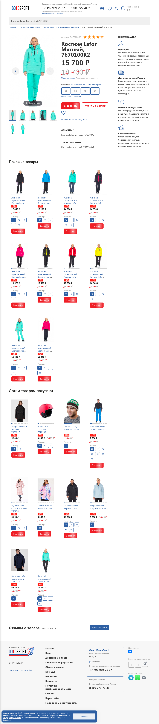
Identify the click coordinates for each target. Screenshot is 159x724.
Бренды (50, 671)
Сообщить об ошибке (20, 670)
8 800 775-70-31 (81, 8)
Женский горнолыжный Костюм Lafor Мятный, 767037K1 (70, 203)
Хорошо (84, 716)
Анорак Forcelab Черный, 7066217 (19, 429)
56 (75, 90)
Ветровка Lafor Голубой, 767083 (98, 507)
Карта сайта (52, 698)
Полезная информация (59, 662)
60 (94, 90)
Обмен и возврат (55, 667)
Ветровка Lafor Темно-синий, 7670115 (18, 579)
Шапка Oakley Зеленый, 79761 (71, 428)
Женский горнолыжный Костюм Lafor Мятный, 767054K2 (18, 351)
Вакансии (51, 676)
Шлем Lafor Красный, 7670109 (43, 429)
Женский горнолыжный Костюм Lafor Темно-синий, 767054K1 (97, 203)
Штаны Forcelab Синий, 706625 (97, 428)
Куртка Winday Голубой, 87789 (45, 507)
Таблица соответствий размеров (85, 84)
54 (65, 90)
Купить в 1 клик (95, 106)
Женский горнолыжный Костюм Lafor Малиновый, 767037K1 (18, 277)
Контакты (51, 680)
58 (85, 90)
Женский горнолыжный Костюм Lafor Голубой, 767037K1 (44, 203)
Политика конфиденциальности (58, 687)
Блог (48, 653)
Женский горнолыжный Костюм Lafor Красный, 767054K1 (70, 277)
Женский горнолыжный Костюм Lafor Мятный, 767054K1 (44, 582)
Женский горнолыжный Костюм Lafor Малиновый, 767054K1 (44, 351)
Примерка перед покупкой (74, 119)
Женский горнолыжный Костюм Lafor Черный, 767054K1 (44, 277)
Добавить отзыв (99, 627)
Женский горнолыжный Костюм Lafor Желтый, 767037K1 (97, 277)
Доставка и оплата (56, 657)
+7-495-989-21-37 (53, 8)
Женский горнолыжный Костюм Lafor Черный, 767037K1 (18, 203)
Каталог (50, 648)
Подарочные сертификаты (61, 702)
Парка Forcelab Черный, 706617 (72, 507)
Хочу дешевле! (68, 78)
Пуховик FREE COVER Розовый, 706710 (19, 508)
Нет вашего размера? (71, 96)
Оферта (49, 693)
